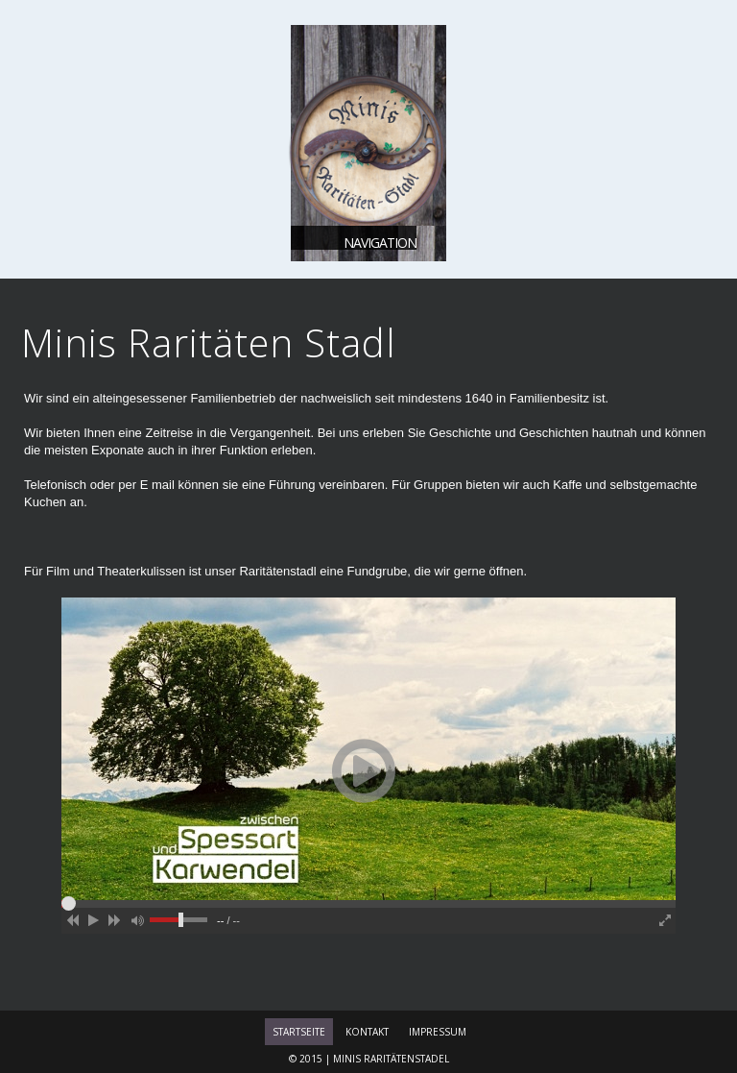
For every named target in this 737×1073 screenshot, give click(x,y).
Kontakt (367, 1031)
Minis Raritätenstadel (391, 1058)
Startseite (299, 1031)
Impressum (437, 1031)
